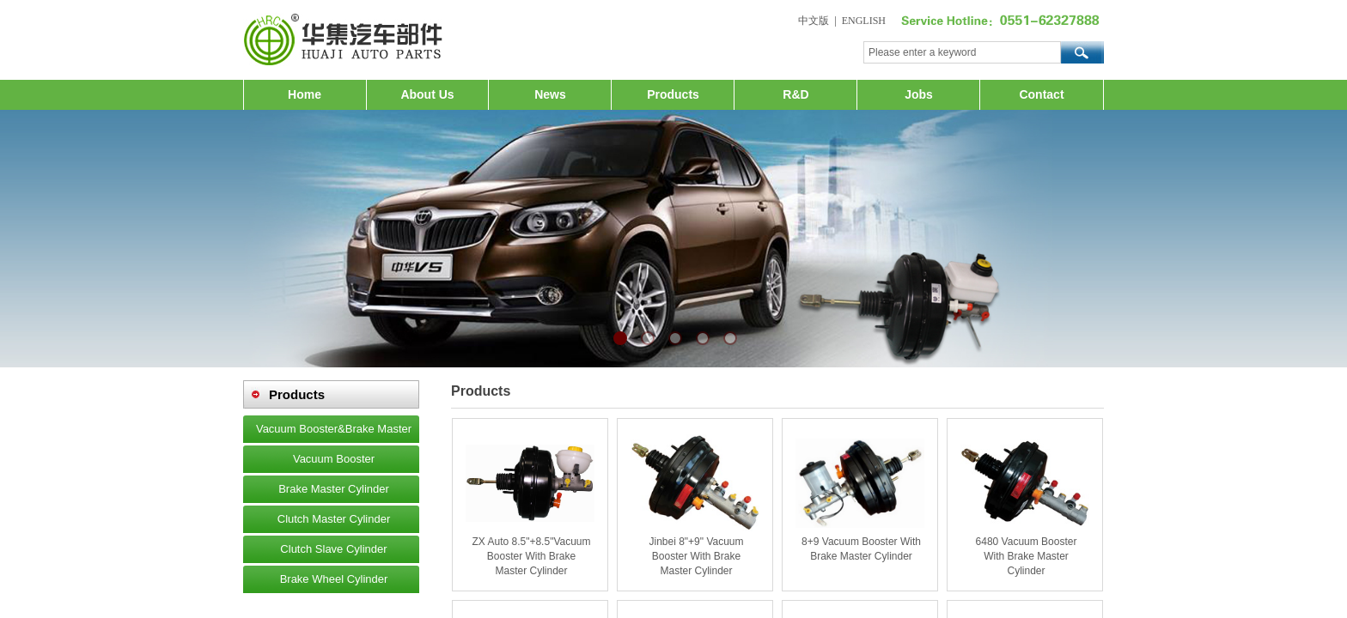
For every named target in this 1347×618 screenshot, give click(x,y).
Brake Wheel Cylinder (334, 579)
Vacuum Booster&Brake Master (333, 428)
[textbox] (962, 52)
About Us (427, 94)
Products (673, 94)
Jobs (919, 94)
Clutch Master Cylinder (334, 518)
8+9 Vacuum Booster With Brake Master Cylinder (861, 549)
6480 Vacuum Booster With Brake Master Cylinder (1026, 556)
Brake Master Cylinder (333, 488)
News (550, 94)
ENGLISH (864, 21)
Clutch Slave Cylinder (333, 548)
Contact (1041, 94)
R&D (795, 94)
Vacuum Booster (334, 458)
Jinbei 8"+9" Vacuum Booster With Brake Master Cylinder (696, 556)
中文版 (813, 21)
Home (304, 94)
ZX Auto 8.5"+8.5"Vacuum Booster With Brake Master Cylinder (531, 556)
